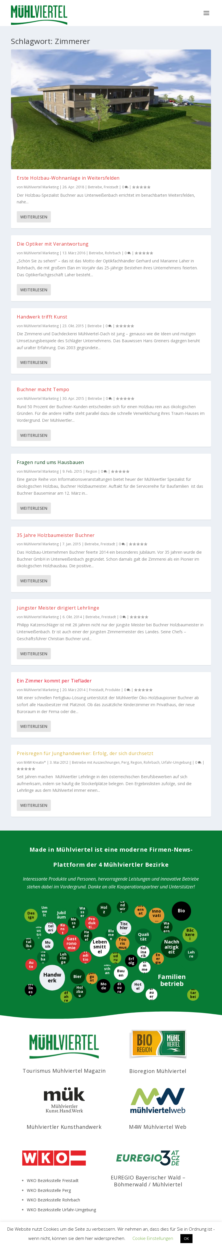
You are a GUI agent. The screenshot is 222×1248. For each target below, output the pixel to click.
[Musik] (47, 944)
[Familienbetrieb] (171, 979)
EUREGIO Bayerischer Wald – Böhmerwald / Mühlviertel (148, 1181)
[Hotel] (138, 986)
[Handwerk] (52, 977)
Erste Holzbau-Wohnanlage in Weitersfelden (68, 178)
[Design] (30, 915)
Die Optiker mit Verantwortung (53, 244)
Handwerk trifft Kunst (42, 317)
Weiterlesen (33, 217)
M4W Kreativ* (35, 762)
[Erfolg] (131, 961)
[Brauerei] (151, 994)
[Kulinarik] (143, 952)
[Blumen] (111, 935)
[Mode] (103, 986)
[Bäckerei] (189, 934)
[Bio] (181, 911)
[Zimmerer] (144, 967)
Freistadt (111, 187)
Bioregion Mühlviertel (157, 1070)
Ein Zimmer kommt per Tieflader (54, 681)
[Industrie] (39, 932)
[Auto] (31, 964)
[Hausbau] (43, 957)
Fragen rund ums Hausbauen (50, 462)
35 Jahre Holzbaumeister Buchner (56, 535)
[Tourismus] (122, 943)
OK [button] (186, 1238)
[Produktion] (92, 923)
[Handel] (86, 936)
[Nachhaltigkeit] (172, 947)
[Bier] (77, 976)
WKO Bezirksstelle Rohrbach (53, 1200)
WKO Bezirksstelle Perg (49, 1190)
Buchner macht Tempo (43, 389)
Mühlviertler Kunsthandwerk (64, 1126)
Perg (125, 762)
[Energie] (158, 958)
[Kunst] (62, 928)
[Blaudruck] (115, 958)
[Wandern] (166, 927)
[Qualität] (143, 936)
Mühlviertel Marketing (41, 187)
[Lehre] (191, 954)
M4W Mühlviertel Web (158, 1126)
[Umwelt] (45, 911)
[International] (140, 911)
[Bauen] (121, 973)
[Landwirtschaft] (122, 907)
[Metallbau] (28, 944)
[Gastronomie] (71, 943)
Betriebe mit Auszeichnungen (96, 762)
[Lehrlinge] (63, 957)
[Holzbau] (79, 991)
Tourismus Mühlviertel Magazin (64, 1070)
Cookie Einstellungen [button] (152, 1238)
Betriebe (95, 187)
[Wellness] (30, 990)
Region (91, 471)
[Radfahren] (66, 997)
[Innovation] (156, 915)
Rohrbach (113, 253)
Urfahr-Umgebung (176, 762)
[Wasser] (82, 912)
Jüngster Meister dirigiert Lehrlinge (58, 608)
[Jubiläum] (61, 915)
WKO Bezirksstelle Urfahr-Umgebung (61, 1209)
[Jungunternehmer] (92, 978)
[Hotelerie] (50, 928)
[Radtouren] (119, 988)
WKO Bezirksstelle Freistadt (53, 1180)
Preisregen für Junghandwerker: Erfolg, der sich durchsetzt (85, 753)
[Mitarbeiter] (193, 995)
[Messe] (73, 923)
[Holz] (104, 909)
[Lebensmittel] (100, 947)
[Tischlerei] (123, 928)
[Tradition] (85, 957)
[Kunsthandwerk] (106, 971)
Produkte (112, 689)
